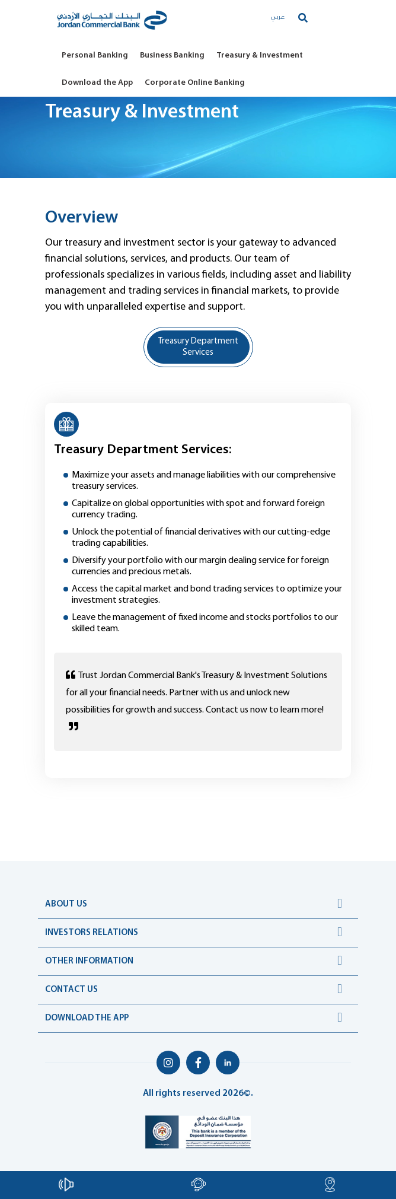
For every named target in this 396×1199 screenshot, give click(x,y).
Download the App (97, 82)
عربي (278, 17)
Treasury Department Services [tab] (198, 347)
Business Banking (172, 55)
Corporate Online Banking (195, 82)
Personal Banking (95, 55)
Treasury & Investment (259, 55)
